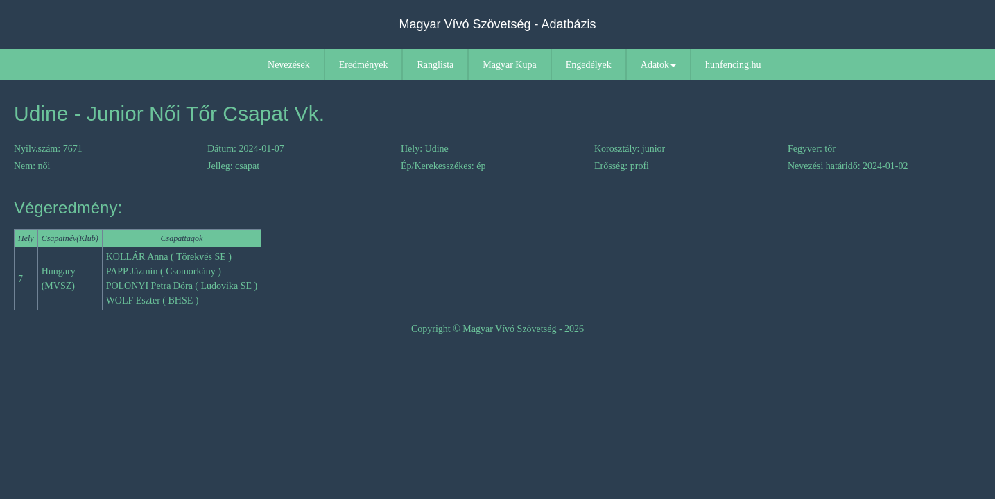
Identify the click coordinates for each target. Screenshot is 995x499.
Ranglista (435, 65)
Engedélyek (589, 65)
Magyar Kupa (509, 65)
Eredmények (363, 65)
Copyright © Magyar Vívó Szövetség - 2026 (497, 329)
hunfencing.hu (733, 65)
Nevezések (289, 65)
